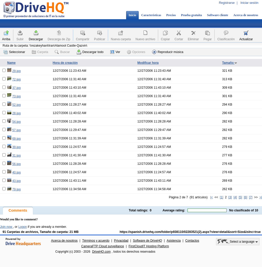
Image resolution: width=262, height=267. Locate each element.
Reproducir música (167, 52)
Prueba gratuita (191, 15)
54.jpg (16, 122)
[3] (230, 197)
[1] (221, 197)
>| (260, 197)
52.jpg (16, 105)
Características (151, 15)
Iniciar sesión (249, 3)
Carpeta (40, 52)
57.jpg (16, 130)
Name (11, 63)
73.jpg (16, 96)
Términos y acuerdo (95, 240)
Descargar (36, 39)
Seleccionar (14, 52)
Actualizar (246, 39)
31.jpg (16, 155)
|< (211, 197)
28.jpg (16, 113)
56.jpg (16, 164)
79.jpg (16, 189)
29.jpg (16, 71)
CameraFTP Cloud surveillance (102, 246)
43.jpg (16, 181)
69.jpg (16, 138)
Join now (6, 227)
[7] (250, 197)
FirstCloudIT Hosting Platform (149, 246)
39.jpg (16, 147)
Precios (171, 15)
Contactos (192, 240)
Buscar (62, 52)
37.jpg (16, 88)
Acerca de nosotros (245, 15)
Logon (22, 227)
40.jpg (16, 172)
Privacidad (121, 240)
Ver (115, 52)
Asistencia (174, 240)
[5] (240, 197)
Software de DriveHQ (147, 240)
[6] (245, 197)
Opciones (136, 52)
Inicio (132, 15)
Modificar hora (148, 63)
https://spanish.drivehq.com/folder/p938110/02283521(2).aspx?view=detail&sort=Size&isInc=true (190, 232)
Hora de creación (65, 63)
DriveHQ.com (101, 251)
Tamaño (229, 63)
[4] (235, 197)
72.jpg (16, 79)
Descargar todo (90, 52)
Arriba (6, 39)
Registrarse (227, 3)
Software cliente (217, 15)
